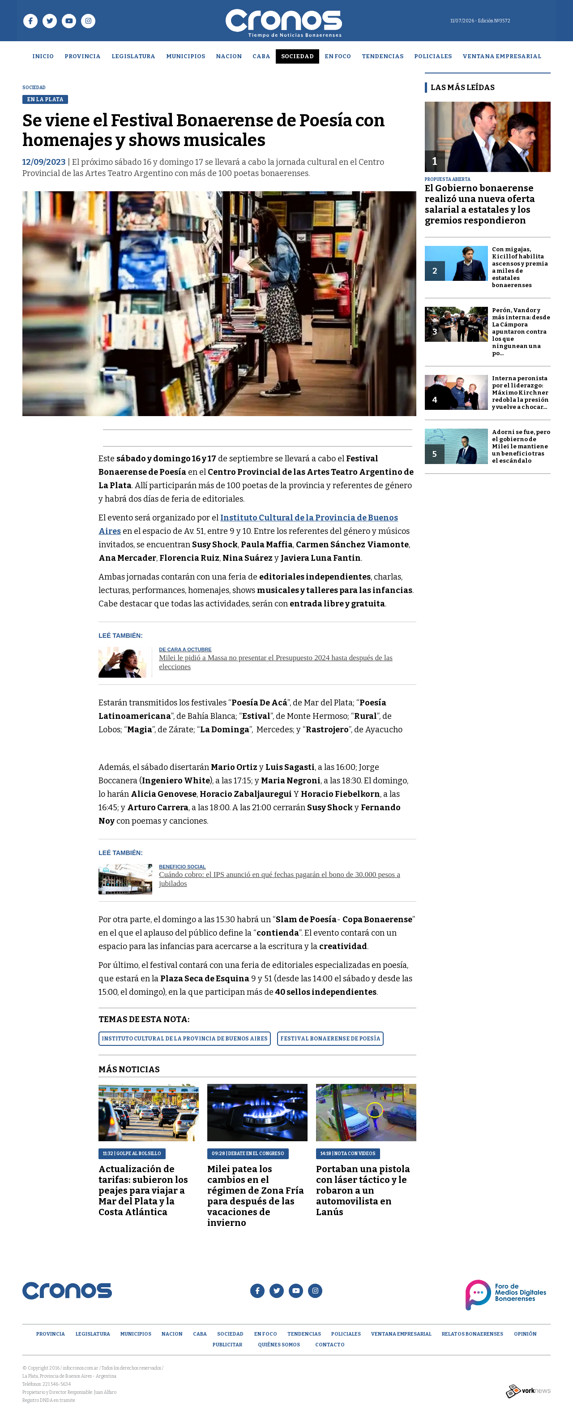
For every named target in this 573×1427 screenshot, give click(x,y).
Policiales (433, 56)
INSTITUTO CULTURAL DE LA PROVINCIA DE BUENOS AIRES (185, 1039)
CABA (261, 56)
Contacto (330, 1345)
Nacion (229, 56)
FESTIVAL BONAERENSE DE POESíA (330, 1039)
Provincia (82, 56)
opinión (525, 1334)
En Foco (338, 56)
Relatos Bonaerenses (472, 1334)
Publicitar (227, 1345)
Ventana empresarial (501, 56)
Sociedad (297, 56)
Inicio (43, 56)
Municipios (185, 56)
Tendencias (382, 56)
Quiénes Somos (279, 1345)
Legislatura (133, 56)
